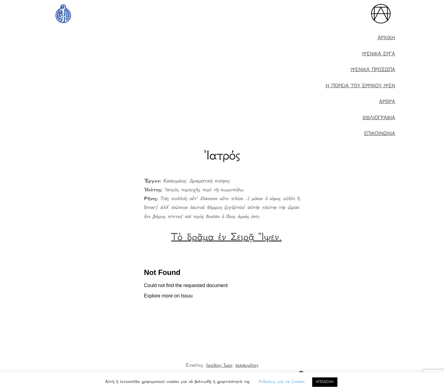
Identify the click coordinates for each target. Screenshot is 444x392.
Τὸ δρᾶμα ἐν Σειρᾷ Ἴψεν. (226, 237)
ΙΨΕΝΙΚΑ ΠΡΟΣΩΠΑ (372, 70)
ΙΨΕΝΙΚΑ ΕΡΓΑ (378, 54)
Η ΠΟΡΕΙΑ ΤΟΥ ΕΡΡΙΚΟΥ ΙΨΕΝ (360, 86)
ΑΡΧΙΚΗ (386, 38)
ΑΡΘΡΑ (387, 102)
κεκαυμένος (246, 365)
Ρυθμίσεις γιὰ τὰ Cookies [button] (282, 382)
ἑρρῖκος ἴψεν (219, 365)
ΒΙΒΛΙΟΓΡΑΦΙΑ (379, 118)
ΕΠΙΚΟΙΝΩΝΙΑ (379, 134)
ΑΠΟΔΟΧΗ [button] (325, 382)
